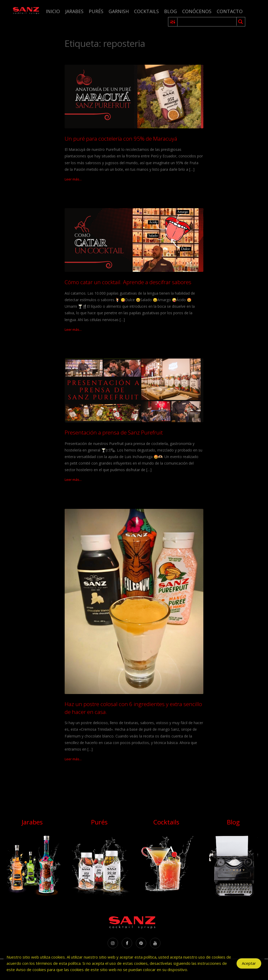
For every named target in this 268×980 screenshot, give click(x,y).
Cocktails (146, 11)
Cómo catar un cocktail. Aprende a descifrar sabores (128, 282)
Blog (170, 11)
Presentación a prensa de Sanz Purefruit (114, 432)
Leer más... (73, 179)
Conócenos (196, 11)
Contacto (230, 11)
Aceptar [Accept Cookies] (249, 965)
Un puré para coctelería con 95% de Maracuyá (121, 138)
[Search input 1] (207, 21)
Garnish (119, 11)
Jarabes (74, 11)
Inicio (53, 11)
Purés (96, 11)
